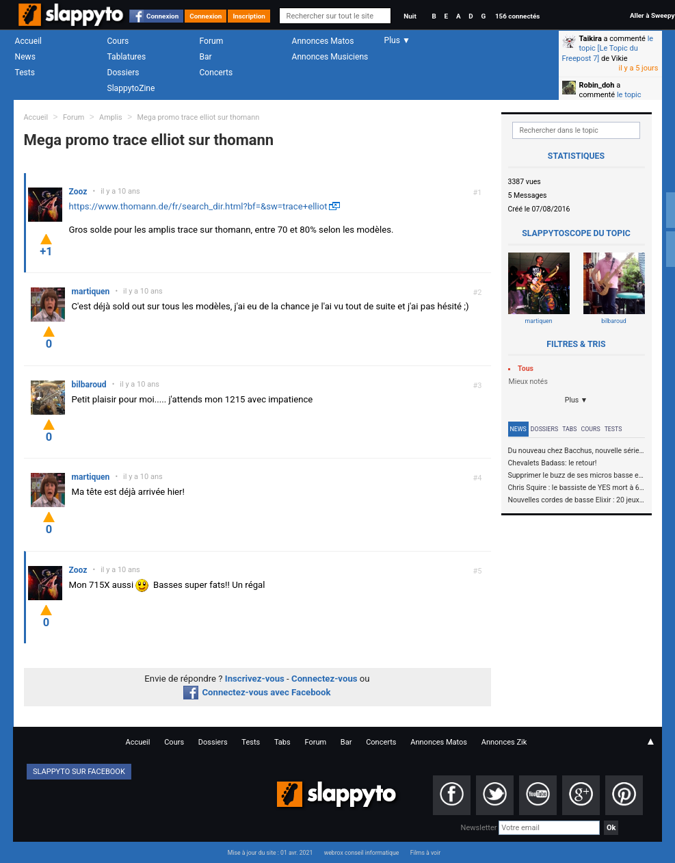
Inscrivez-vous (254, 678)
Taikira (590, 38)
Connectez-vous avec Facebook (256, 692)
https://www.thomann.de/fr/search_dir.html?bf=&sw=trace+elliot (198, 206)
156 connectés (517, 16)
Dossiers (123, 72)
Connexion (162, 16)
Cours (118, 41)
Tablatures (126, 57)
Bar (206, 57)
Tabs (569, 429)
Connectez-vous (324, 678)
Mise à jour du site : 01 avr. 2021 (270, 852)
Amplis (110, 117)
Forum (212, 41)
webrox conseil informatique (361, 852)
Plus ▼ (576, 400)
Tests (25, 72)
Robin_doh (597, 85)
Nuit (409, 16)
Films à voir (425, 852)
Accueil (28, 41)
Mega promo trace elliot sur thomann (198, 117)
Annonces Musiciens (330, 57)
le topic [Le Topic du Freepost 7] (608, 48)
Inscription (249, 16)
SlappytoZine (131, 88)
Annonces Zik (504, 742)
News (25, 57)
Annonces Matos (323, 41)
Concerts (216, 72)
